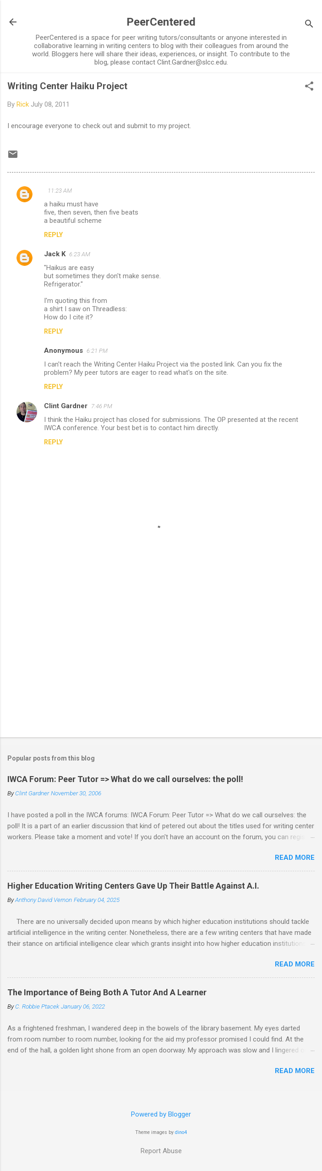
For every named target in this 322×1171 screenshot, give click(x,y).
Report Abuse (161, 1151)
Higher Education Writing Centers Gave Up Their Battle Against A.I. (133, 885)
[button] (309, 87)
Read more (295, 857)
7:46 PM (101, 406)
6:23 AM (79, 254)
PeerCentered (161, 22)
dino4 (181, 1132)
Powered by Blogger (161, 1114)
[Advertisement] (161, 658)
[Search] (309, 25)
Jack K (54, 254)
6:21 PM (97, 350)
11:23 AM (60, 190)
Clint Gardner (65, 406)
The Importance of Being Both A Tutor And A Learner (107, 992)
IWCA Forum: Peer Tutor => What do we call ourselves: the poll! (125, 779)
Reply (53, 234)
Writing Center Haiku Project (67, 86)
